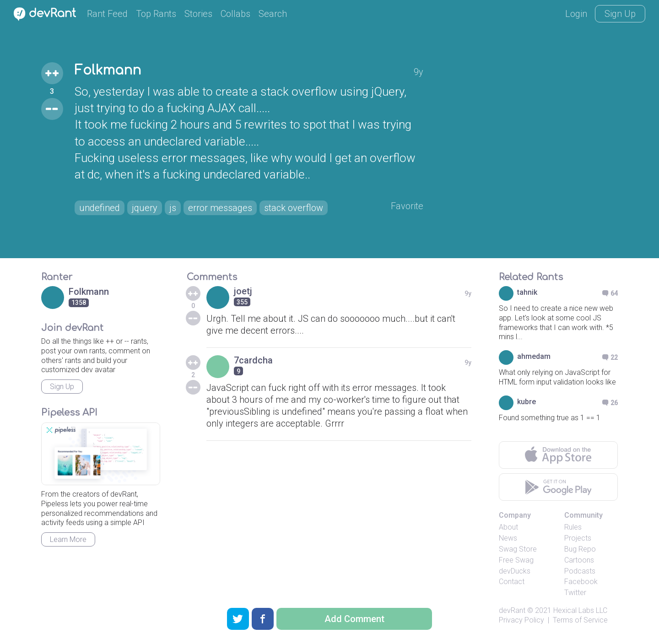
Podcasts (579, 571)
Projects (577, 538)
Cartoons (579, 560)
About (508, 527)
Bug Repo (580, 549)
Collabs (235, 13)
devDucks (514, 571)
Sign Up (620, 13)
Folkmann (108, 70)
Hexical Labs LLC (580, 610)
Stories (198, 13)
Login (576, 13)
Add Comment (354, 618)
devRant (512, 610)
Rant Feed (107, 13)
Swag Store (518, 549)
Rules (573, 527)
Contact (511, 581)
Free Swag (516, 560)
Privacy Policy (521, 620)
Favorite (407, 205)
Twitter (575, 592)
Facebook (581, 581)
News (508, 538)
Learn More (68, 539)
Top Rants (156, 13)
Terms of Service (580, 620)
